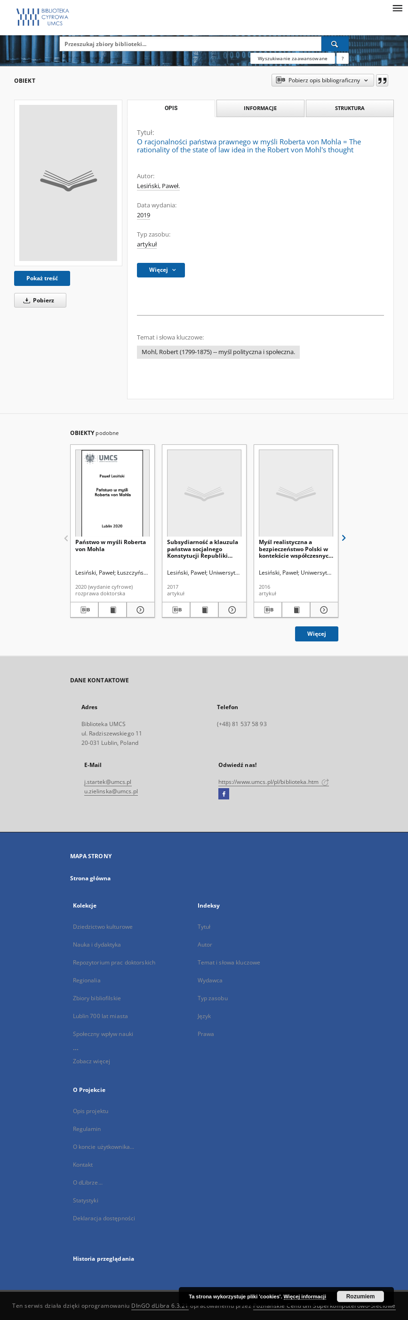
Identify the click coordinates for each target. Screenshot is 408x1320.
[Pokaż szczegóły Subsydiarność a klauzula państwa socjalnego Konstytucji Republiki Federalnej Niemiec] (231, 610)
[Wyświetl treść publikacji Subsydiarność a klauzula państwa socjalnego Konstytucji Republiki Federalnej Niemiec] (204, 610)
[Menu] (397, 7)
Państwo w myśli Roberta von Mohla (110, 545)
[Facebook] (223, 794)
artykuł (147, 244)
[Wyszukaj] (335, 43)
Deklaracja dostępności (104, 1218)
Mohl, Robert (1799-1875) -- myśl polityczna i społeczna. (218, 352)
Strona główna (90, 878)
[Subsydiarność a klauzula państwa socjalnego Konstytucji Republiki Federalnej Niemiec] (204, 493)
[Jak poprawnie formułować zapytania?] (342, 58)
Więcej (316, 634)
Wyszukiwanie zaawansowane (293, 58)
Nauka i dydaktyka (97, 945)
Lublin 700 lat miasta (100, 1016)
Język (204, 1016)
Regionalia (87, 980)
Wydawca (210, 980)
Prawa (206, 1034)
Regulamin (87, 1129)
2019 (143, 215)
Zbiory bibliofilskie (97, 998)
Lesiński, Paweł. (158, 186)
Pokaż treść (42, 278)
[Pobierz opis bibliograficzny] (84, 610)
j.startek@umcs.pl (108, 782)
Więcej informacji (305, 1296)
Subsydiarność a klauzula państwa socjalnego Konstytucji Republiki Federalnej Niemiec (202, 548)
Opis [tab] (171, 108)
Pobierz (37, 300)
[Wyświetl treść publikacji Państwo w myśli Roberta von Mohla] (112, 610)
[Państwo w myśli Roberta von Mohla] (112, 493)
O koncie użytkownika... (104, 1147)
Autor (205, 945)
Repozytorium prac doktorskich (114, 962)
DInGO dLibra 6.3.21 (160, 1306)
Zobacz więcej (92, 1061)
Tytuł (204, 927)
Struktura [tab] (350, 107)
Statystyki (85, 1200)
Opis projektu (91, 1111)
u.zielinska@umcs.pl (111, 791)
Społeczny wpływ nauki (103, 1034)
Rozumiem (360, 1296)
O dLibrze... (88, 1182)
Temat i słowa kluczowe (229, 962)
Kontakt (83, 1165)
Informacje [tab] (260, 107)
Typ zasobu (213, 998)
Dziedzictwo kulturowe (103, 927)
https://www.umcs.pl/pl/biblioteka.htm (273, 782)
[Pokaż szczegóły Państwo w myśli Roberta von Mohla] (139, 610)
